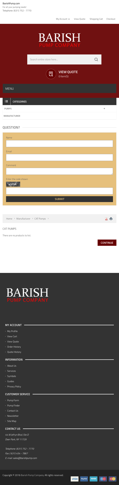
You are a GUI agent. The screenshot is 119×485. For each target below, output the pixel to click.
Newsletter (13, 416)
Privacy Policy (14, 386)
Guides (10, 381)
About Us (11, 365)
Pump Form (13, 400)
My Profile (12, 331)
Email (9, 151)
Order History (14, 346)
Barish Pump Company (32, 475)
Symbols (11, 376)
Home (9, 218)
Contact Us (12, 410)
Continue (107, 243)
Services (11, 371)
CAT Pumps (40, 218)
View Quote (13, 341)
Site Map (11, 421)
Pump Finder (13, 405)
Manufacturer (12, 116)
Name (9, 137)
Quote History (14, 352)
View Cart (12, 336)
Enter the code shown (17, 179)
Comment (11, 165)
